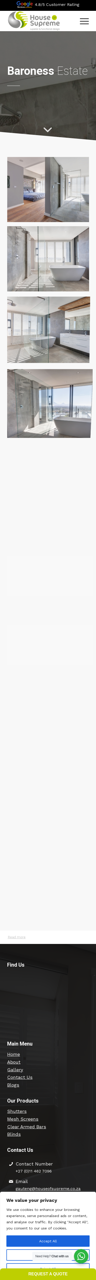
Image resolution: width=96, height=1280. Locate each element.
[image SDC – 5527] (50, 330)
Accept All (48, 1241)
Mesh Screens (22, 1119)
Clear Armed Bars (26, 1126)
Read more (17, 937)
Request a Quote (48, 1274)
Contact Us (20, 1077)
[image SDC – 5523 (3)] (50, 191)
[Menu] (82, 21)
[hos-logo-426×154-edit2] (39, 21)
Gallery (15, 1069)
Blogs (13, 1085)
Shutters (17, 1111)
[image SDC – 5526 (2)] (50, 260)
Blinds (14, 1134)
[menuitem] (82, 21)
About (13, 1062)
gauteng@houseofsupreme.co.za (48, 1188)
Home (13, 1054)
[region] (48, 1236)
